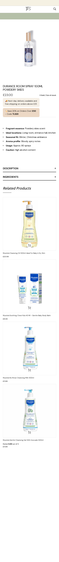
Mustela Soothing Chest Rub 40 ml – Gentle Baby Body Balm (27, 315)
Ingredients (10, 176)
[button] (29, 245)
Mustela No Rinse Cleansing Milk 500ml (18, 378)
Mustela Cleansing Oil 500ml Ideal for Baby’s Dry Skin (24, 253)
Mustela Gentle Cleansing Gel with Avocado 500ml (23, 440)
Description (10, 168)
